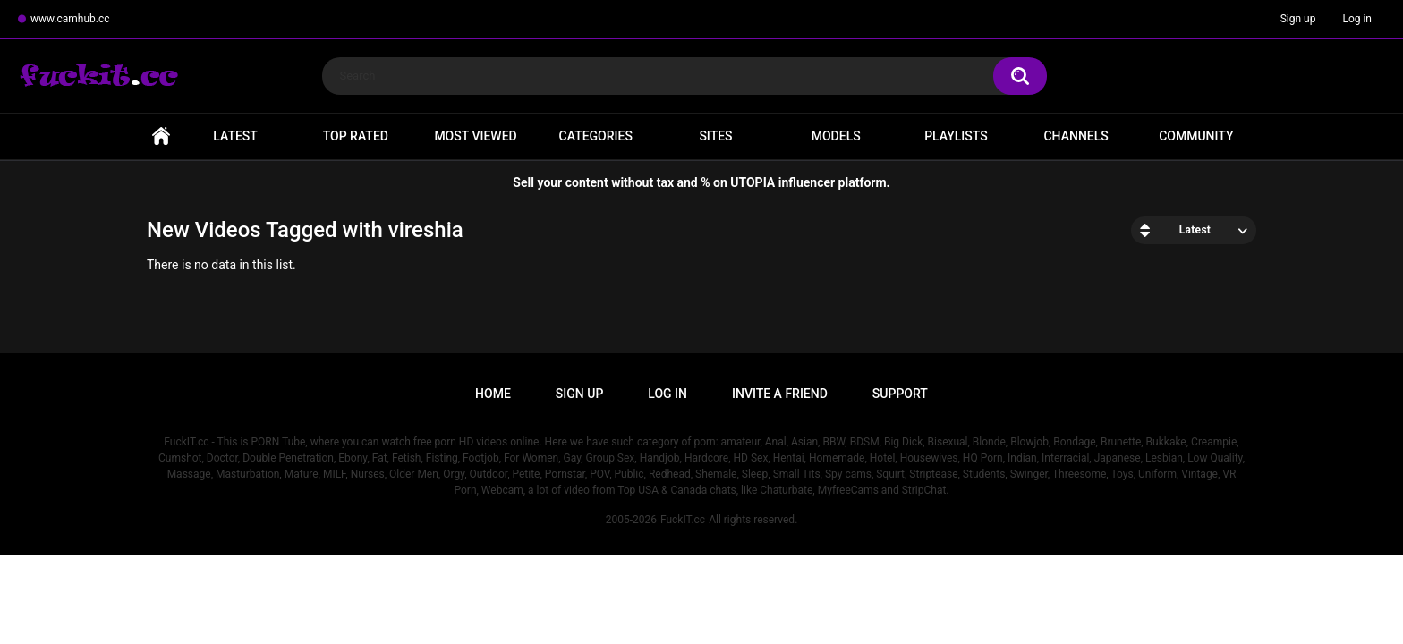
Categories (596, 136)
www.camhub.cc (70, 19)
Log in (1357, 19)
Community (1196, 136)
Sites (715, 136)
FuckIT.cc (682, 519)
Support (900, 393)
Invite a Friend (780, 393)
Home (161, 136)
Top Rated (355, 136)
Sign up (1298, 19)
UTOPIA (752, 182)
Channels (1075, 136)
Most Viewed (475, 136)
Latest (235, 136)
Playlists (956, 136)
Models (836, 136)
